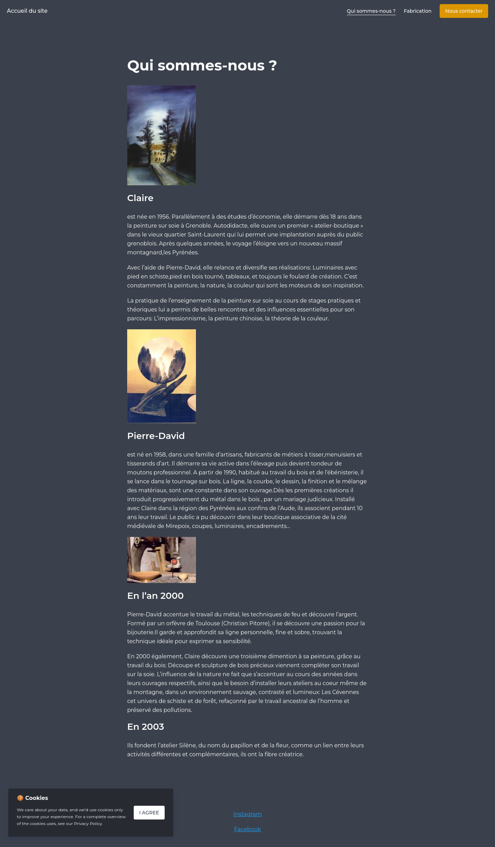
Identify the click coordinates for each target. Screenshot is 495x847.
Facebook (247, 829)
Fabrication (418, 11)
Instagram (247, 814)
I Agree (149, 813)
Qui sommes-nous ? (371, 11)
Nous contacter (464, 11)
